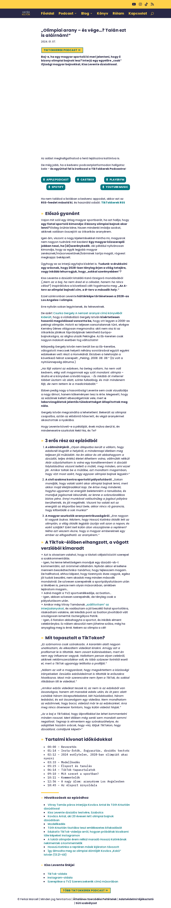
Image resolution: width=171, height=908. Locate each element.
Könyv (102, 14)
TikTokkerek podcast (60, 50)
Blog (85, 14)
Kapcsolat (138, 14)
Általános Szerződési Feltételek (95, 899)
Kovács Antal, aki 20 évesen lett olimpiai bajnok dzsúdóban (79, 818)
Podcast (66, 14)
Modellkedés (56, 824)
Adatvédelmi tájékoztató (136, 899)
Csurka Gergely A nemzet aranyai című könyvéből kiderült (81, 315)
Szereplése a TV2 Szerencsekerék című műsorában (83, 882)
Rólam (118, 14)
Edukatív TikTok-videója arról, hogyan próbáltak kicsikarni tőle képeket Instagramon (86, 834)
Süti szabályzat (86, 903)
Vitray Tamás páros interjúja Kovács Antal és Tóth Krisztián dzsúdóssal (87, 807)
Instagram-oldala (60, 878)
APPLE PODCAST (57, 180)
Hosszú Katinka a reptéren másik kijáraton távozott (83, 847)
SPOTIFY (57, 187)
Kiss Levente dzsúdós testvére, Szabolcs (75, 813)
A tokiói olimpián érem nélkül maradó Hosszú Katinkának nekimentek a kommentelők (85, 841)
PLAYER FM (117, 180)
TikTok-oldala (57, 874)
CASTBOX (87, 180)
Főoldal (47, 14)
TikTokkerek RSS (113, 203)
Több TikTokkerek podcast (84, 891)
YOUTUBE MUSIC (117, 187)
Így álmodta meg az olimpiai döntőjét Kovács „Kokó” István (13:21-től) (82, 853)
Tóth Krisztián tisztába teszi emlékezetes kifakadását (85, 828)
